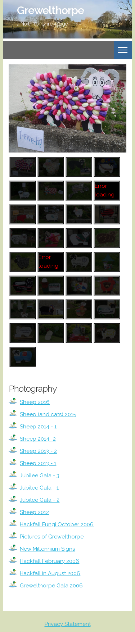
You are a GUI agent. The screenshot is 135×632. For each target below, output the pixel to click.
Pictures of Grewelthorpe (52, 536)
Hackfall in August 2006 (50, 573)
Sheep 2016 (35, 402)
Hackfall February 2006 (49, 561)
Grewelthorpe (50, 10)
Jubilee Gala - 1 (39, 488)
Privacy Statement (68, 624)
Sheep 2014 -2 (38, 439)
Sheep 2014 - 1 (38, 426)
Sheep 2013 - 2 (38, 451)
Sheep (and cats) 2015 (48, 414)
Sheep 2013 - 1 (38, 463)
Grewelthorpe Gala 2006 (51, 585)
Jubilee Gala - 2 (39, 500)
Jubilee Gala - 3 (39, 475)
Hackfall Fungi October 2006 (57, 524)
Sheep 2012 (34, 512)
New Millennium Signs (47, 549)
